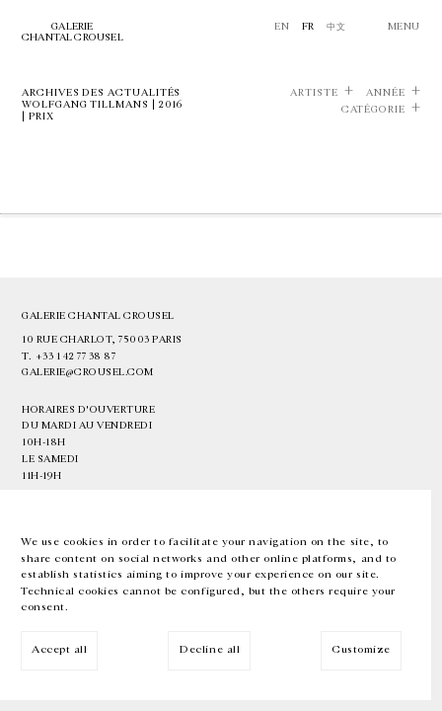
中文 (336, 27)
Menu (404, 27)
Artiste (314, 93)
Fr (308, 27)
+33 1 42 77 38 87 (76, 356)
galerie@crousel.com (88, 372)
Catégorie (373, 110)
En (281, 27)
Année (385, 93)
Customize (361, 649)
